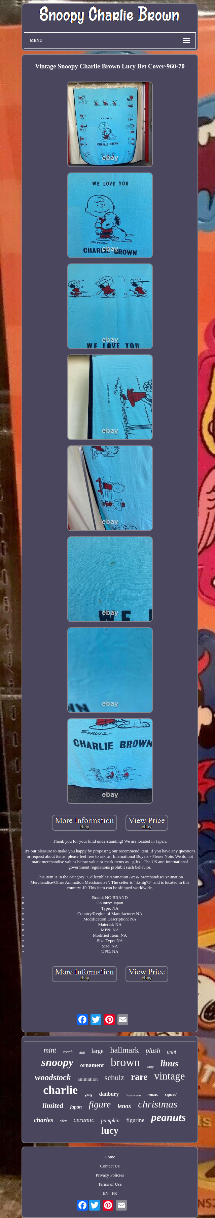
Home (110, 1156)
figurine (135, 1120)
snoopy (57, 1062)
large (98, 1051)
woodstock (53, 1077)
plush (153, 1050)
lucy (110, 1130)
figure (99, 1104)
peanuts (168, 1117)
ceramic (84, 1119)
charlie (60, 1090)
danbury (109, 1094)
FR (114, 1193)
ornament (92, 1065)
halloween (133, 1095)
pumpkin (110, 1120)
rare (139, 1077)
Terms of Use (110, 1184)
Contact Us (109, 1165)
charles (43, 1119)
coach (68, 1052)
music (152, 1094)
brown (125, 1062)
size (63, 1120)
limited (52, 1105)
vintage (169, 1076)
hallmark (124, 1049)
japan (76, 1107)
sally (150, 1067)
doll (82, 1053)
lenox (124, 1106)
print (171, 1052)
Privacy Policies (110, 1175)
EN (105, 1193)
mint (50, 1050)
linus (169, 1063)
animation (87, 1079)
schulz (114, 1077)
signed (171, 1094)
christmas (157, 1104)
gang (88, 1094)
